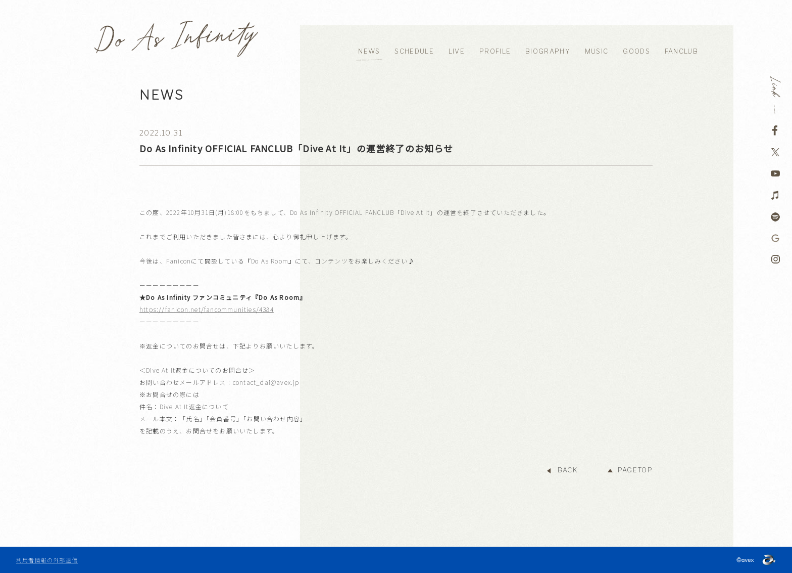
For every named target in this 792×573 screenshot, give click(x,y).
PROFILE (495, 51)
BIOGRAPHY (547, 51)
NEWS (369, 51)
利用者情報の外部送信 (47, 560)
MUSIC (597, 51)
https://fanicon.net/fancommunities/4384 (206, 309)
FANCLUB (681, 51)
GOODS (636, 51)
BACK (567, 470)
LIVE (457, 51)
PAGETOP (635, 470)
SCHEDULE (413, 51)
